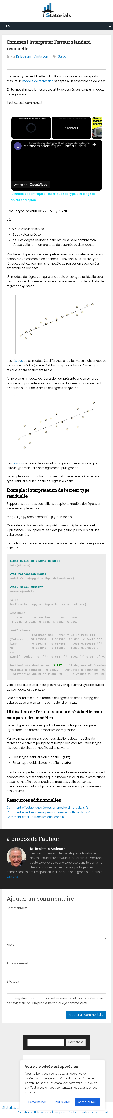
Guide (62, 56)
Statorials (9, 1107)
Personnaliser (37, 1101)
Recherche (75, 1042)
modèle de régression (37, 81)
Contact (73, 1112)
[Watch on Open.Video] (30, 184)
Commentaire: (17, 908)
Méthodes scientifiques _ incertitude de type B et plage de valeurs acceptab (56, 146)
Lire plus (13, 876)
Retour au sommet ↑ (96, 1112)
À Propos (58, 1112)
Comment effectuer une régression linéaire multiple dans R (48, 812)
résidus (18, 361)
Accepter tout (87, 1101)
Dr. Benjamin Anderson (32, 56)
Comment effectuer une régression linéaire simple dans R (47, 807)
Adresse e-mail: (18, 963)
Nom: (10, 945)
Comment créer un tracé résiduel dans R (35, 817)
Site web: (13, 981)
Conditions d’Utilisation (33, 1112)
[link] (18, 146)
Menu (6, 25)
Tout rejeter (62, 1101)
